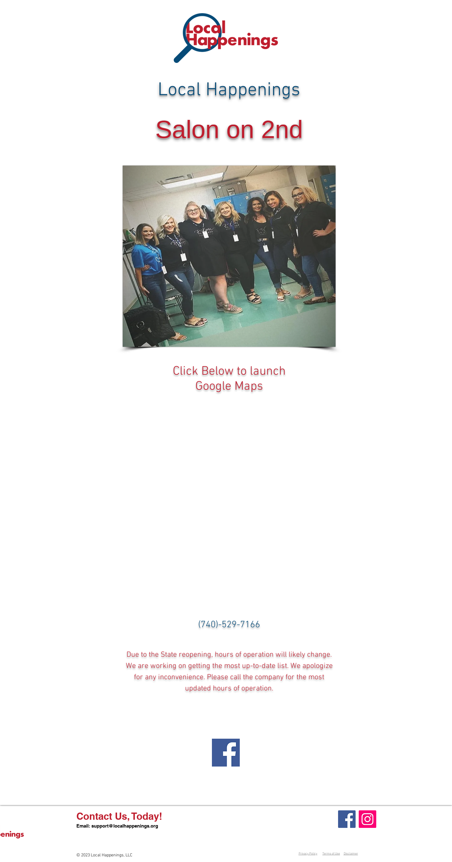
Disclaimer (351, 854)
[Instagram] (367, 819)
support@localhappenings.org (124, 826)
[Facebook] (347, 819)
